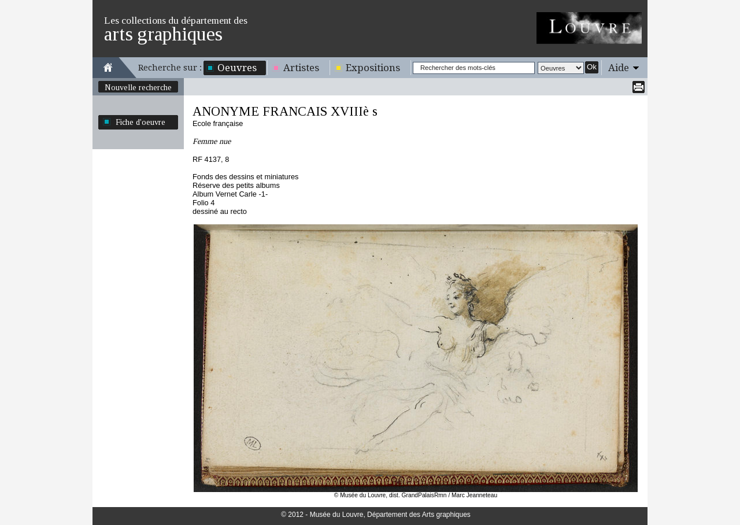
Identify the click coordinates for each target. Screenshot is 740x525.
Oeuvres (237, 67)
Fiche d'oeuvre (140, 122)
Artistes (301, 67)
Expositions (373, 67)
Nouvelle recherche (138, 87)
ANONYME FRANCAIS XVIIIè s (285, 111)
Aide (618, 67)
